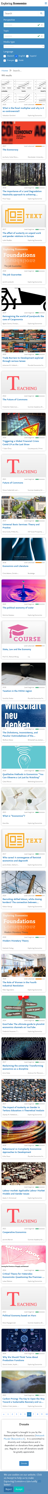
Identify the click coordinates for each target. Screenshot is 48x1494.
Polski (21, 60)
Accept (19, 1489)
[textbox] (24, 46)
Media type (9, 42)
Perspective (9, 20)
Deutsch (10, 56)
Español (33, 56)
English (22, 56)
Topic (6, 31)
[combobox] (24, 46)
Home (5, 71)
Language (8, 52)
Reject (9, 1489)
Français (10, 60)
